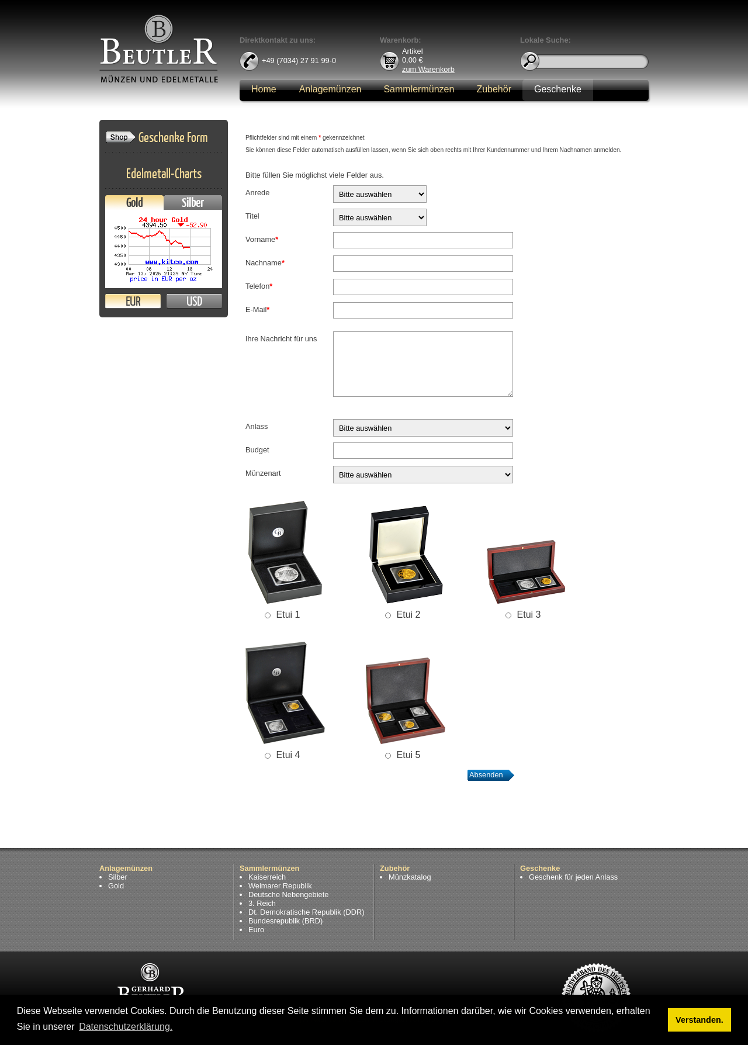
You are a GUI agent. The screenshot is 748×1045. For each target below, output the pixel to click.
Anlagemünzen (330, 89)
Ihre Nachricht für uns (281, 338)
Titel (252, 216)
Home (263, 89)
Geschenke (557, 89)
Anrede (257, 192)
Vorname (261, 239)
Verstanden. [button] (699, 1020)
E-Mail (257, 309)
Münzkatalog (410, 877)
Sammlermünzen (418, 89)
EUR (133, 301)
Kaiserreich (267, 877)
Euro (256, 929)
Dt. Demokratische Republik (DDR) (306, 912)
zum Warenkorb (428, 68)
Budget (257, 449)
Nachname (265, 262)
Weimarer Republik (280, 885)
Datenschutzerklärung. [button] (125, 1027)
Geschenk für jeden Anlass (573, 877)
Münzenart (262, 473)
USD (194, 301)
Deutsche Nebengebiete (288, 894)
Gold (134, 202)
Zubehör (493, 89)
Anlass (256, 426)
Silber (193, 202)
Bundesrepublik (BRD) (285, 920)
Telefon (258, 286)
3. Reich (262, 903)
